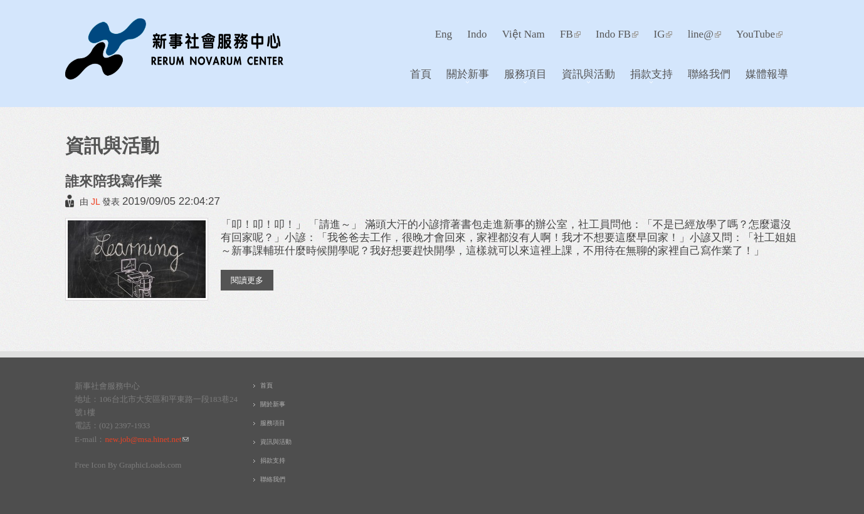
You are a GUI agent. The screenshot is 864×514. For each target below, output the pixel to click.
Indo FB (617, 34)
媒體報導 (766, 74)
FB (570, 34)
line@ (704, 34)
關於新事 (464, 77)
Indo (477, 34)
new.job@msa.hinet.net (147, 439)
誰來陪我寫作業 (113, 180)
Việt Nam (523, 34)
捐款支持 (648, 77)
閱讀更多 (252, 279)
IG (662, 34)
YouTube (759, 34)
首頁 (420, 74)
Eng (443, 34)
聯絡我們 (709, 74)
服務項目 (522, 77)
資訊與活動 (585, 77)
